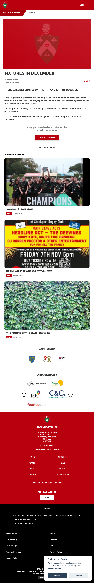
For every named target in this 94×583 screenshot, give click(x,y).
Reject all (78, 575)
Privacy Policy (56, 552)
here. (59, 568)
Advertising (11, 540)
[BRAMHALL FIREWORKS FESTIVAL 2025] (47, 244)
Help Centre (11, 533)
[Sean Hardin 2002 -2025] (47, 182)
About (52, 533)
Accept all (57, 575)
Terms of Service (13, 552)
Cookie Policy (12, 558)
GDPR (52, 546)
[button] (85, 81)
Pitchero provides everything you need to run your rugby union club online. (47, 515)
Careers (53, 540)
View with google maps (47, 449)
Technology (11, 546)
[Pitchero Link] (47, 511)
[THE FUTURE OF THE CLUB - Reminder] (47, 305)
